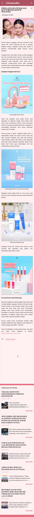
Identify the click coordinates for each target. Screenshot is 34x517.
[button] (32, 8)
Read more (29, 411)
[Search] (32, 3)
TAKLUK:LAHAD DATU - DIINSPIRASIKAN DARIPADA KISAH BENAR (12, 394)
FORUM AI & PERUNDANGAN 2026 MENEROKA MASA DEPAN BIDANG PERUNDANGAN (13, 445)
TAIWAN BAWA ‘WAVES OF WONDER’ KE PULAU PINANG (13, 468)
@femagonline (13, 3)
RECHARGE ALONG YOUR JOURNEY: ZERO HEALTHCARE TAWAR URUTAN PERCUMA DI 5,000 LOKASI (13, 493)
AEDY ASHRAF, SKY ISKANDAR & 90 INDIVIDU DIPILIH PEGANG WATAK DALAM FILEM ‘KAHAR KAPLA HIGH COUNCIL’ (14, 419)
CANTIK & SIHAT (10, 339)
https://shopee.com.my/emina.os (10, 333)
